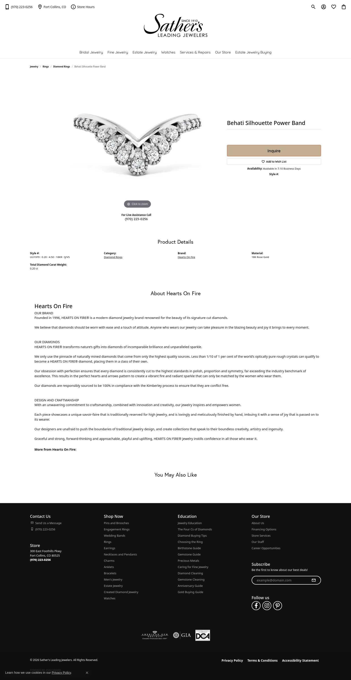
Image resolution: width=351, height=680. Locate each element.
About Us (258, 523)
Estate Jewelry (145, 51)
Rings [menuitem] (107, 542)
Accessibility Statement (300, 660)
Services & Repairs (195, 51)
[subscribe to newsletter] (314, 580)
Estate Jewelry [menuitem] (113, 586)
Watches (168, 51)
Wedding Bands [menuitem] (114, 536)
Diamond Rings (61, 66)
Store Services (261, 536)
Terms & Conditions (262, 660)
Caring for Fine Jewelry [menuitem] (193, 567)
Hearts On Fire (186, 257)
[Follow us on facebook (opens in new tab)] (256, 605)
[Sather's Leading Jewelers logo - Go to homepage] (176, 25)
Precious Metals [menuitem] (188, 561)
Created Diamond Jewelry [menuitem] (121, 592)
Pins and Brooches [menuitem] (116, 523)
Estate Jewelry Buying (253, 51)
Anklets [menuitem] (109, 567)
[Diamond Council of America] (202, 635)
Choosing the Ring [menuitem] (190, 542)
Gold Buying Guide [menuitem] (190, 592)
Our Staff (258, 542)
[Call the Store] (40, 560)
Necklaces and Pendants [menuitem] (120, 554)
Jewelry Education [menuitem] (190, 523)
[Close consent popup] (87, 672)
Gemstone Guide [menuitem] (189, 554)
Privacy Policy (232, 660)
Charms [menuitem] (109, 561)
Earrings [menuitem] (109, 548)
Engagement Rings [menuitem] (117, 529)
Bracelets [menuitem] (110, 573)
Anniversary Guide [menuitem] (190, 586)
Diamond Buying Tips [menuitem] (192, 536)
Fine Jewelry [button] (117, 51)
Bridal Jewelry (91, 51)
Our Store (223, 51)
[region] (137, 142)
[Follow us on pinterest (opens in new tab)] (277, 605)
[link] (18, 6)
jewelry (34, 66)
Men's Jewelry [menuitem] (113, 579)
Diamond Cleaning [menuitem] (190, 573)
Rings (46, 66)
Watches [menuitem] (109, 598)
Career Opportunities (266, 548)
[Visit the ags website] (155, 635)
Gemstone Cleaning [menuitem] (191, 579)
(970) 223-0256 (136, 218)
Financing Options (264, 529)
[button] (313, 6)
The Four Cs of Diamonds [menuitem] (195, 529)
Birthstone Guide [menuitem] (189, 548)
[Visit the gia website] (182, 635)
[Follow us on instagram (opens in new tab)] (266, 605)
